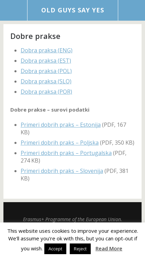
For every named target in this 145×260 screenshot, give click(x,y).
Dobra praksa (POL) (46, 71)
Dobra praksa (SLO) (46, 81)
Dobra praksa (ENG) (46, 50)
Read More (109, 248)
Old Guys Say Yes (72, 10)
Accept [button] (55, 249)
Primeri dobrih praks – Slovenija (62, 171)
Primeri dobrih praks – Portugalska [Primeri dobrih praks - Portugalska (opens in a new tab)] (66, 153)
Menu (13, 10)
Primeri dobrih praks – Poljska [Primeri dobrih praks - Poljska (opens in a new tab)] (60, 142)
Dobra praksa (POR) (46, 91)
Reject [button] (80, 249)
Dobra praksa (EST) (46, 60)
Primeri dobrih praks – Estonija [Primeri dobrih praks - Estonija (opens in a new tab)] (61, 124)
